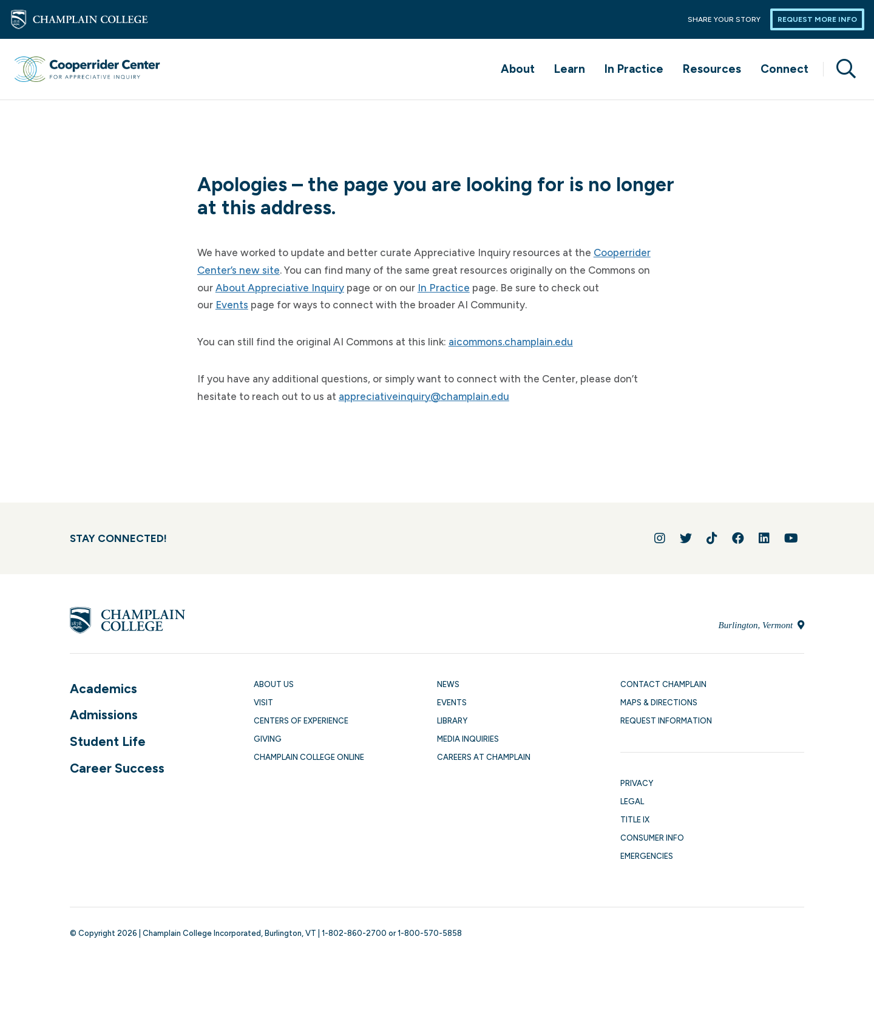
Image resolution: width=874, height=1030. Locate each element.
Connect (784, 69)
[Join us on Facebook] (738, 538)
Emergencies (646, 856)
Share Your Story (724, 19)
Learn (569, 69)
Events (231, 305)
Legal (632, 801)
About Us (274, 684)
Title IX (634, 819)
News (448, 684)
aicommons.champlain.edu (511, 342)
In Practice (634, 69)
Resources (712, 69)
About (518, 69)
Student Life (108, 741)
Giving (268, 739)
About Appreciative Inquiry (279, 288)
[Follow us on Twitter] (686, 538)
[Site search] (841, 69)
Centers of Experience (301, 720)
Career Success (117, 768)
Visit (263, 702)
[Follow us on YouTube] (791, 538)
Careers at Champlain (483, 757)
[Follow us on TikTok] (711, 538)
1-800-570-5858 (430, 933)
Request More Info (817, 19)
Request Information (666, 720)
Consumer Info (652, 837)
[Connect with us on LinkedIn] (764, 538)
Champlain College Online (309, 757)
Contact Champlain (663, 684)
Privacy (636, 783)
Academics (103, 688)
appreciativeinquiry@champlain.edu (424, 396)
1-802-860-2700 (354, 933)
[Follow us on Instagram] (659, 538)
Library (452, 720)
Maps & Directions (658, 702)
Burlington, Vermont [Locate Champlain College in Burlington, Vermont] (761, 625)
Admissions (104, 714)
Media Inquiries (468, 739)
